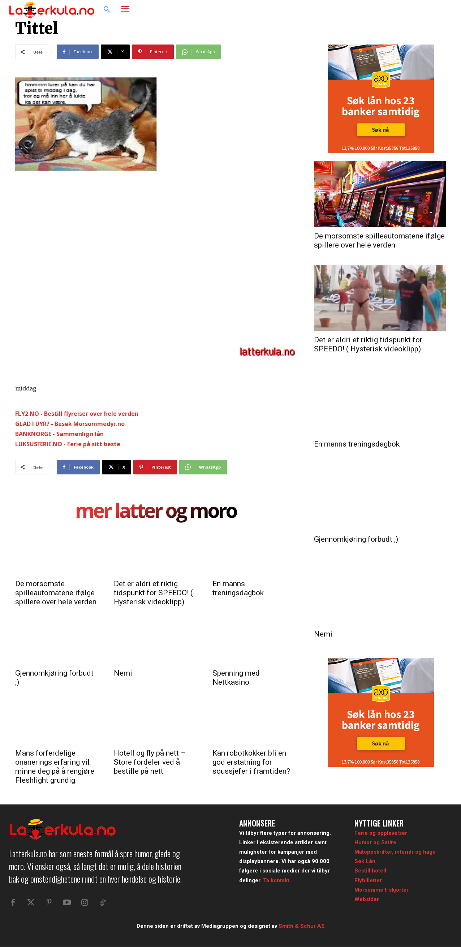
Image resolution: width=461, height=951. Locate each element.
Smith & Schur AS (302, 930)
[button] (107, 9)
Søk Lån (364, 861)
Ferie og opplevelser (380, 833)
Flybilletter (368, 880)
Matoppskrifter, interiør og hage (395, 852)
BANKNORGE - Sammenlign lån (59, 434)
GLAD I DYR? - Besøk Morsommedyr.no (70, 424)
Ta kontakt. (277, 880)
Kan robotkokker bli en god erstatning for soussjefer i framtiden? (251, 762)
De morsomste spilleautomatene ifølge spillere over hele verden (55, 592)
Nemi (123, 673)
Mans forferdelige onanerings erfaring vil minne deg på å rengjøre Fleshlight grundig (54, 767)
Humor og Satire (375, 842)
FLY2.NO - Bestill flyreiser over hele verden (76, 414)
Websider (366, 899)
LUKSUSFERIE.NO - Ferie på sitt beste (67, 444)
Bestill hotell (370, 870)
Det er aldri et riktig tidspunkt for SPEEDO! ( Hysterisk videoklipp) (153, 592)
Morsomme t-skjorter (381, 890)
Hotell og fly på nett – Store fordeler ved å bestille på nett (150, 762)
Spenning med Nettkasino (236, 677)
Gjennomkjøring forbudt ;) (356, 539)
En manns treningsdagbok (238, 588)
